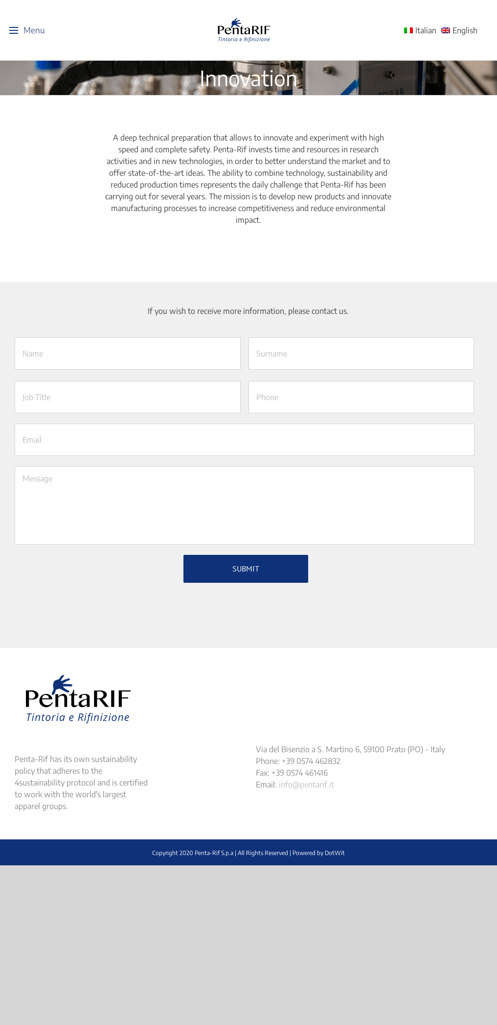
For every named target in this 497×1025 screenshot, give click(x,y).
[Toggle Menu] (13, 30)
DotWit (335, 850)
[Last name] (361, 353)
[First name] (128, 353)
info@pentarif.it (306, 782)
